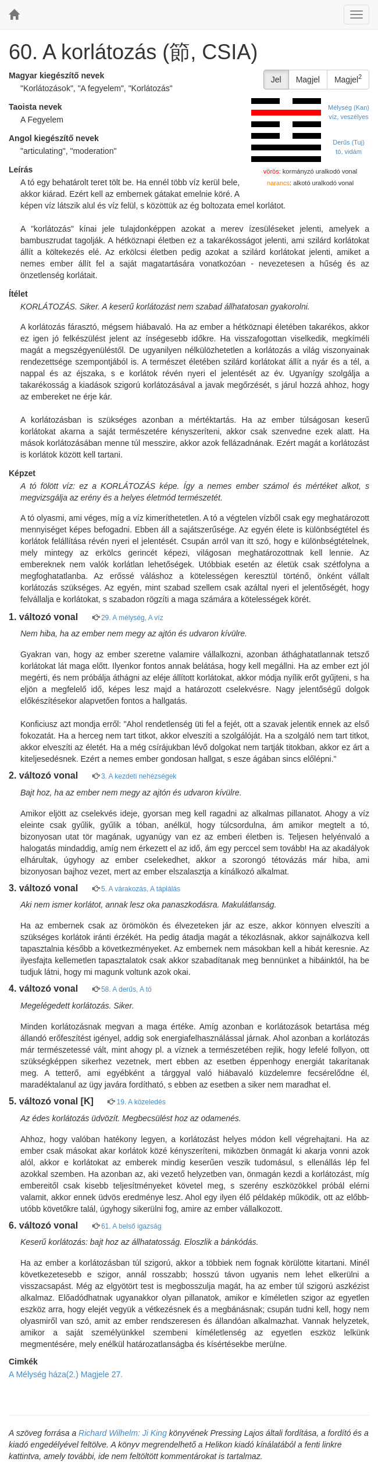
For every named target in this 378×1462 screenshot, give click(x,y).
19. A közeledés (141, 1102)
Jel (276, 79)
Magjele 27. (102, 1374)
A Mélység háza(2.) (44, 1374)
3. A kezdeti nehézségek (138, 776)
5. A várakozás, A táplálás (140, 889)
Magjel (308, 79)
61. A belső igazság (131, 1226)
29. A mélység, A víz (132, 618)
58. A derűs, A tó (126, 989)
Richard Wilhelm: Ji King (123, 1433)
